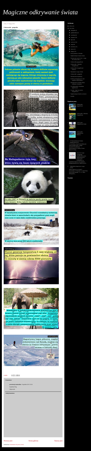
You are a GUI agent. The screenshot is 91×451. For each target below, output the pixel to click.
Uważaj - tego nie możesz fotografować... (77, 90)
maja (72, 44)
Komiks (72, 96)
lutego (72, 51)
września (73, 35)
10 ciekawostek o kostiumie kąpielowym (77, 87)
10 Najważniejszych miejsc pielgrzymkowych (76, 141)
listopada (73, 30)
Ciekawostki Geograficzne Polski (81, 123)
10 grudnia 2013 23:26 (27, 384)
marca (72, 49)
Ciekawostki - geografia (76, 74)
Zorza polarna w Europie (76, 53)
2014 (70, 26)
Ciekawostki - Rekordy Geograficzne (76, 65)
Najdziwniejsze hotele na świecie (78, 94)
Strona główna (33, 441)
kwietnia (73, 46)
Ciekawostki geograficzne (77, 62)
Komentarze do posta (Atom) (17, 444)
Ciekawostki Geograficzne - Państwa (80, 133)
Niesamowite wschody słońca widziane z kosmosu (78, 83)
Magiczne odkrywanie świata (40, 12)
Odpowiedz (12, 389)
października (74, 32)
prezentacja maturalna (15, 384)
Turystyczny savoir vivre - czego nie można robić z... (78, 58)
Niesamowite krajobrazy (76, 76)
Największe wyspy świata (77, 71)
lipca (72, 39)
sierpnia (73, 37)
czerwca (73, 42)
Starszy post (58, 441)
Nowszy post (8, 441)
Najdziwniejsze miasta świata (78, 55)
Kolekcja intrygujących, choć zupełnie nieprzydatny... (78, 79)
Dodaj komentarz (10, 393)
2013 (70, 28)
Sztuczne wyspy (80, 152)
